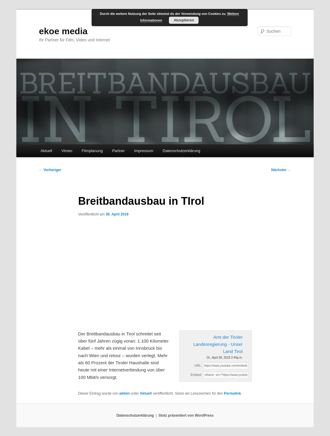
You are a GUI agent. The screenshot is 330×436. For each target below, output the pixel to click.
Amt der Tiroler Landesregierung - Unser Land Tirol (218, 344)
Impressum (143, 151)
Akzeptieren (184, 20)
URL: (198, 365)
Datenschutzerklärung (181, 151)
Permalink (232, 393)
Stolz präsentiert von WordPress (185, 415)
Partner (118, 151)
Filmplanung (92, 151)
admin (124, 393)
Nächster (281, 170)
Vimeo (67, 151)
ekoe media (63, 31)
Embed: (196, 374)
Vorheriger (50, 170)
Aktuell (46, 151)
